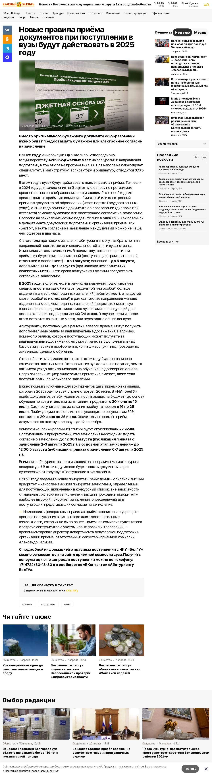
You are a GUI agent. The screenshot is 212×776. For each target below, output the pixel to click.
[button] (196, 157)
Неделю (182, 32)
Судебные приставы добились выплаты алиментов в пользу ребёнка (181, 223)
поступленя (48, 604)
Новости (30, 13)
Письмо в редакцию (135, 13)
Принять (190, 768)
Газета (34, 17)
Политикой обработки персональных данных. (32, 770)
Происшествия (76, 13)
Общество (96, 13)
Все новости (165, 241)
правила (27, 604)
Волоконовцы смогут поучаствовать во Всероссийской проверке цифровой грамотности (71, 671)
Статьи (44, 13)
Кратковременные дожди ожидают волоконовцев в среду (23, 669)
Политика (48, 17)
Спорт (22, 17)
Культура (58, 13)
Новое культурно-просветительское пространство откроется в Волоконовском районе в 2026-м (175, 752)
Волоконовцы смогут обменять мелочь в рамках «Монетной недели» (119, 669)
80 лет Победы (11, 13)
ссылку (72, 590)
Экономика (113, 13)
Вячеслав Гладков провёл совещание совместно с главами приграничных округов (101, 752)
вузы (67, 604)
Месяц (200, 32)
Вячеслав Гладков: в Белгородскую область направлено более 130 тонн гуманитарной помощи (30, 752)
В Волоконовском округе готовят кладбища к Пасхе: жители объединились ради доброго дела (182, 209)
